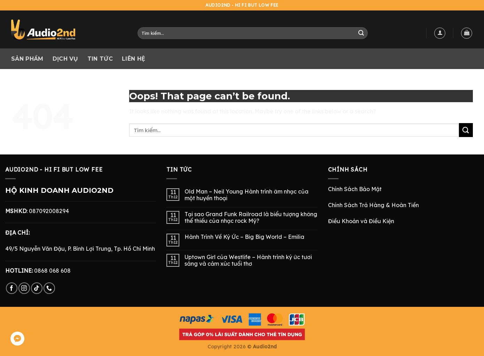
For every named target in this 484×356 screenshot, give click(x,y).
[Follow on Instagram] (24, 288)
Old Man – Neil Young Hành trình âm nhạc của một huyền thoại (247, 195)
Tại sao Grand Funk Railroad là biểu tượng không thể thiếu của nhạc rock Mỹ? (251, 217)
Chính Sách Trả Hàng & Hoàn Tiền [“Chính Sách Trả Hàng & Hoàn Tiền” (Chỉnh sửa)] (373, 205)
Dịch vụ (65, 58)
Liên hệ (133, 58)
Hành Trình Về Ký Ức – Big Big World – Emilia (244, 237)
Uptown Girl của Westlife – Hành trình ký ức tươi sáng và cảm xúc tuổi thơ (248, 260)
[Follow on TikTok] (36, 288)
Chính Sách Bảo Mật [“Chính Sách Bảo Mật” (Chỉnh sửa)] (355, 188)
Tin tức (100, 58)
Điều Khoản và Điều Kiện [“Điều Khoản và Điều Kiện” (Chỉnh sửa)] (361, 221)
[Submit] (361, 33)
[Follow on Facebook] (11, 288)
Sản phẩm (27, 58)
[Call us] (49, 288)
